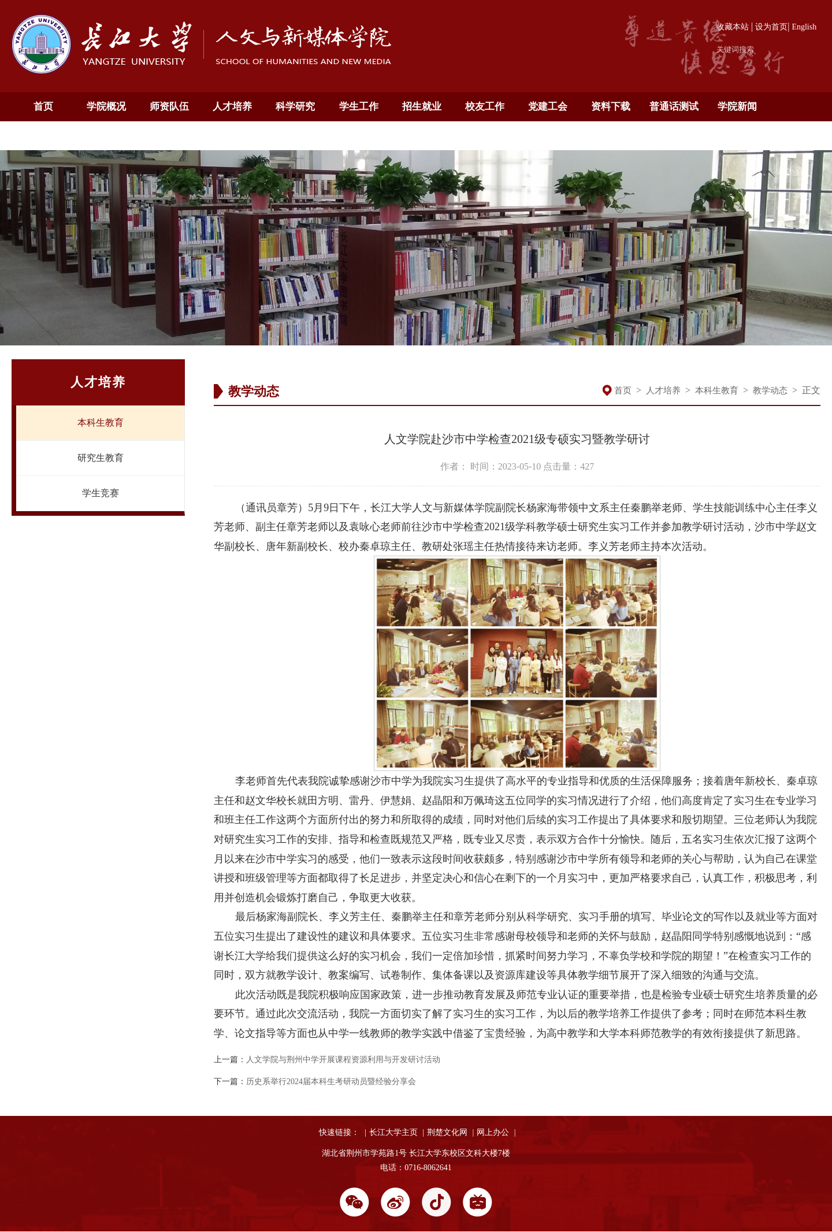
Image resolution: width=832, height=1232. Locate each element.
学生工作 (358, 106)
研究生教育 (100, 458)
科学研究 (295, 106)
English (804, 27)
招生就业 (421, 106)
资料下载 (610, 106)
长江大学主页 (393, 1132)
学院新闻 (737, 106)
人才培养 (232, 106)
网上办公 (493, 1132)
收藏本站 (732, 27)
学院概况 (106, 106)
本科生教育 (100, 422)
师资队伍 (169, 106)
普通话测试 (674, 106)
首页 (43, 106)
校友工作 (484, 106)
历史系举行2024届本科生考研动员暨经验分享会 (331, 1081)
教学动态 (770, 390)
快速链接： (339, 1132)
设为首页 (771, 27)
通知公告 (43, 135)
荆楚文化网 (447, 1132)
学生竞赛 (100, 493)
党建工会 (547, 106)
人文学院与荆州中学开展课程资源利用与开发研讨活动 (343, 1059)
